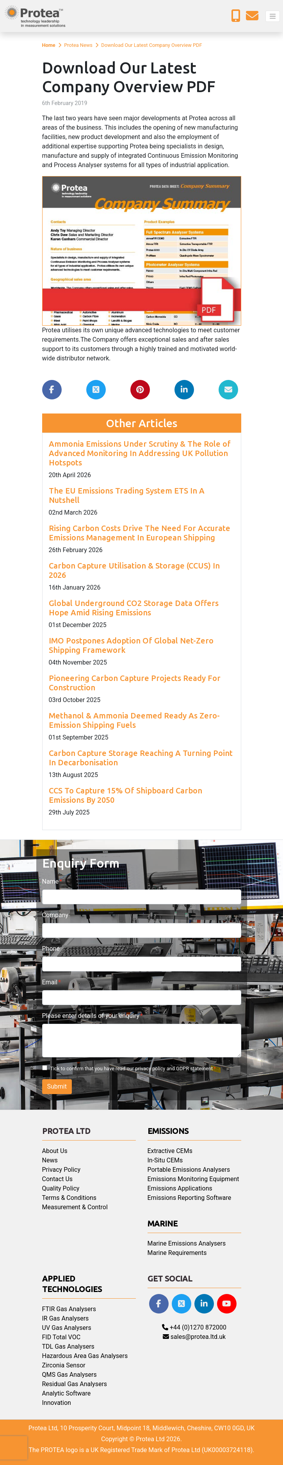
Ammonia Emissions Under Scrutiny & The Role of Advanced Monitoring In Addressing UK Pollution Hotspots (140, 453)
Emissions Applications (180, 1188)
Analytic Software (66, 1393)
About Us (55, 1151)
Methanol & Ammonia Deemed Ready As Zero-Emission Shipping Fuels (134, 720)
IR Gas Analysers (65, 1318)
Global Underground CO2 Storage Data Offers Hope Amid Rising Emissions (134, 608)
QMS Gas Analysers (69, 1374)
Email (50, 982)
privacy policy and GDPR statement (174, 1068)
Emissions (168, 1130)
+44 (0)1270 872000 (194, 1327)
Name (50, 881)
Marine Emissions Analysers (187, 1243)
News (50, 1160)
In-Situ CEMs (165, 1160)
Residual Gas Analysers (74, 1384)
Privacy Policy (61, 1169)
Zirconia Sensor (63, 1365)
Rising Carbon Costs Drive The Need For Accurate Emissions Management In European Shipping (139, 533)
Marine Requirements (177, 1252)
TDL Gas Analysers (68, 1346)
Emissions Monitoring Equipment (193, 1179)
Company (55, 915)
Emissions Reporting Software (189, 1197)
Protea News (78, 45)
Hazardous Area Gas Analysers (85, 1356)
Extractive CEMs (170, 1151)
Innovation (56, 1402)
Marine (163, 1223)
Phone (51, 948)
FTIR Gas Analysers (69, 1309)
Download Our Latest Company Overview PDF (151, 45)
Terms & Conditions (69, 1197)
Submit (57, 1086)
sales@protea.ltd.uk (194, 1336)
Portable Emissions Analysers (189, 1169)
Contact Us (57, 1179)
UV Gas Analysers (66, 1327)
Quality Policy (61, 1188)
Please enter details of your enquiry (90, 1015)
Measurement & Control (75, 1207)
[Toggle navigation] (272, 16)
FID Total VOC (61, 1337)
